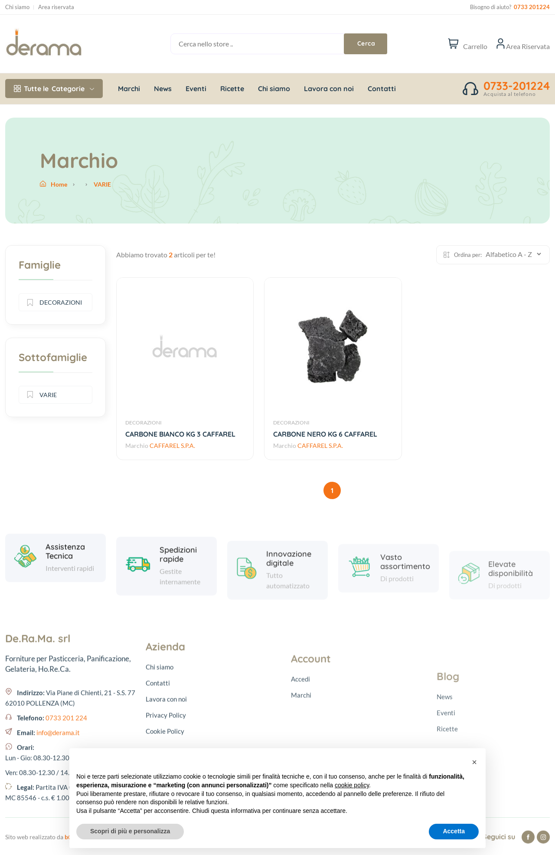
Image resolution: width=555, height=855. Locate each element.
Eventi (196, 88)
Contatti (382, 88)
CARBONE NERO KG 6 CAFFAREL (325, 434)
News (163, 88)
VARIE (42, 394)
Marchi (129, 88)
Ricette (232, 88)
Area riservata (56, 7)
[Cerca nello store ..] (268, 43)
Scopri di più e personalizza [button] (130, 831)
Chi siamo (17, 7)
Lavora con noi (329, 88)
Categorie (54, 88)
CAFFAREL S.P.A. (172, 445)
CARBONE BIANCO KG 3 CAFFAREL (180, 434)
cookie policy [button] (352, 785)
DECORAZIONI (143, 422)
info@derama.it (58, 814)
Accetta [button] (454, 831)
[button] (474, 762)
